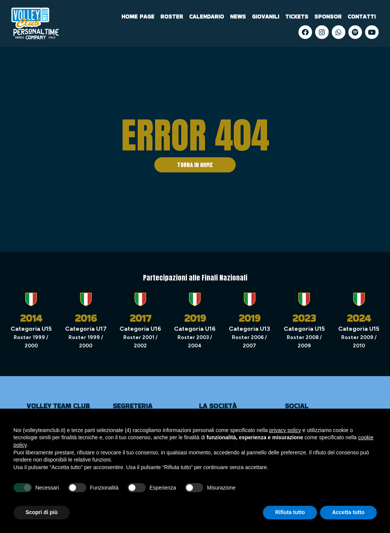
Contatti (362, 16)
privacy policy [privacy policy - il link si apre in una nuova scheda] (285, 430)
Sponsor (328, 16)
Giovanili (265, 16)
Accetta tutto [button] (348, 512)
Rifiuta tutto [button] (290, 512)
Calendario (206, 16)
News (238, 16)
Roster (171, 16)
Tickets (296, 16)
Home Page (137, 16)
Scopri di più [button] (42, 512)
